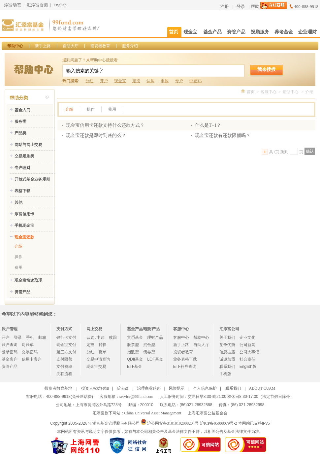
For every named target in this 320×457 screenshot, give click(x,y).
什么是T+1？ (208, 125)
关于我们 (227, 337)
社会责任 (247, 359)
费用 (18, 267)
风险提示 (176, 388)
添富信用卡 (24, 214)
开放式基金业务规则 (32, 179)
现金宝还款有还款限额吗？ (222, 135)
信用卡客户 (32, 359)
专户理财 (22, 168)
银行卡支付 (66, 337)
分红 (89, 81)
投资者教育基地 (58, 388)
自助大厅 (71, 46)
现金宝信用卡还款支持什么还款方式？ (105, 125)
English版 (248, 366)
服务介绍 (130, 46)
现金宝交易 (96, 366)
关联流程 (64, 373)
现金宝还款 (24, 237)
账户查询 (9, 344)
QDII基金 (135, 359)
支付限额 (64, 359)
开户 (104, 81)
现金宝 (120, 81)
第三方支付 (66, 352)
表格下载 (22, 191)
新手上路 (43, 46)
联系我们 (227, 366)
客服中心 (268, 92)
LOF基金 (155, 359)
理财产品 (155, 337)
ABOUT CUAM (262, 388)
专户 (179, 81)
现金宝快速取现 (28, 280)
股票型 (133, 344)
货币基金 (135, 337)
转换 (103, 344)
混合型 (149, 344)
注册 (224, 6)
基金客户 (9, 359)
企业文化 (247, 337)
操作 (18, 257)
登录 (241, 6)
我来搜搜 (266, 69)
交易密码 (30, 352)
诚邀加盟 (227, 359)
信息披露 (227, 352)
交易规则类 (24, 156)
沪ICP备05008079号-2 (218, 423)
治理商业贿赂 (149, 388)
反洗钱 (122, 388)
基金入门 (22, 110)
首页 (251, 92)
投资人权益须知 (95, 388)
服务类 (20, 121)
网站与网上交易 (28, 145)
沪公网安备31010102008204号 (173, 423)
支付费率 (64, 366)
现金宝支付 (66, 344)
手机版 (225, 373)
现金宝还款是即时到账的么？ (96, 135)
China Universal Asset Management (152, 413)
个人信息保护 (205, 388)
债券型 (149, 352)
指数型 (133, 352)
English (60, 4)
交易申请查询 (98, 359)
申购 (165, 81)
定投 (136, 81)
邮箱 (42, 337)
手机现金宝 (24, 226)
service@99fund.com (136, 396)
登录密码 (9, 352)
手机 (30, 337)
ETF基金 (135, 366)
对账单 (28, 344)
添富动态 (12, 4)
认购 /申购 (95, 337)
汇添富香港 (37, 4)
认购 (150, 81)
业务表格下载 (185, 359)
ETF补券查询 (185, 366)
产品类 (20, 133)
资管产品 (22, 292)
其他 (18, 202)
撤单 (103, 352)
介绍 (18, 246)
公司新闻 (247, 344)
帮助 (255, 6)
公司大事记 (249, 352)
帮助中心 (15, 46)
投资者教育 (100, 46)
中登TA (195, 81)
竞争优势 (227, 344)
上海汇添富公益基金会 (207, 413)
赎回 (113, 337)
